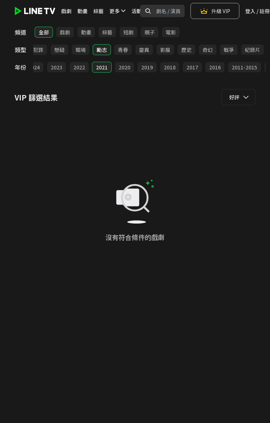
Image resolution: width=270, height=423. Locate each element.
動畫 (82, 11)
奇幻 (207, 49)
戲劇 (66, 11)
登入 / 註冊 (257, 11)
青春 (123, 49)
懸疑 (59, 49)
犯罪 (38, 49)
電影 (171, 32)
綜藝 (98, 11)
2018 (170, 67)
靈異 (144, 49)
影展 (165, 49)
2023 (56, 67)
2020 (124, 67)
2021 (102, 67)
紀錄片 (252, 49)
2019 (147, 67)
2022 (79, 67)
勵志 (102, 49)
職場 (81, 49)
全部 (44, 32)
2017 (192, 67)
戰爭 (229, 49)
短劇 (128, 32)
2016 (215, 67)
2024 (34, 67)
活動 (136, 11)
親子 (149, 32)
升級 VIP (215, 11)
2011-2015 (244, 67)
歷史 (186, 49)
